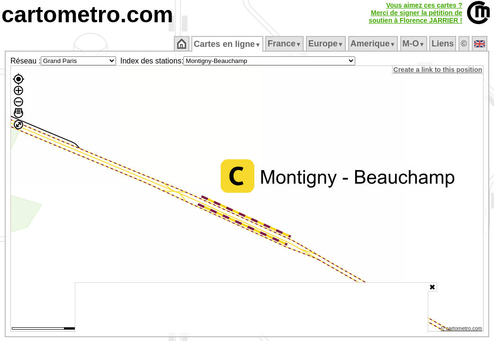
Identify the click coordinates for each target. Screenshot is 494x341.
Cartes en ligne (228, 44)
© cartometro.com (462, 329)
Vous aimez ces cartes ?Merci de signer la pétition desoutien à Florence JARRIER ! (415, 12)
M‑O (414, 43)
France (285, 43)
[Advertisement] (251, 308)
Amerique (373, 43)
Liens (443, 43)
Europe (326, 43)
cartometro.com (87, 14)
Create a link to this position (438, 69)
